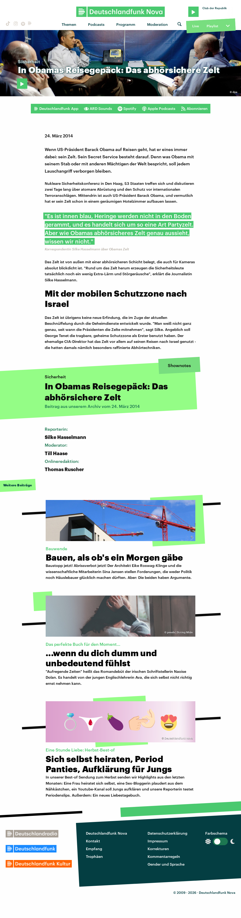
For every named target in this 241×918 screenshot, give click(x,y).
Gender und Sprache (166, 864)
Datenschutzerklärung (167, 833)
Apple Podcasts (158, 108)
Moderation (157, 24)
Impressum (158, 841)
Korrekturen (158, 848)
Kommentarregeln (164, 856)
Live (195, 26)
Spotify (127, 108)
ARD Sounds (98, 108)
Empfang (94, 848)
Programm (125, 24)
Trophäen (94, 856)
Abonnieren (194, 108)
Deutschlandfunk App (56, 108)
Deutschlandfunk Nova (106, 833)
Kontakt (93, 841)
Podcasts (96, 24)
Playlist (212, 26)
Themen (69, 24)
